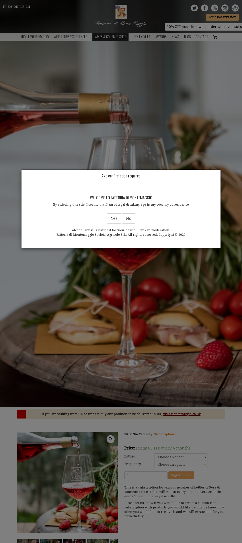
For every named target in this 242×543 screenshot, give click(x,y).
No (128, 218)
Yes (114, 218)
